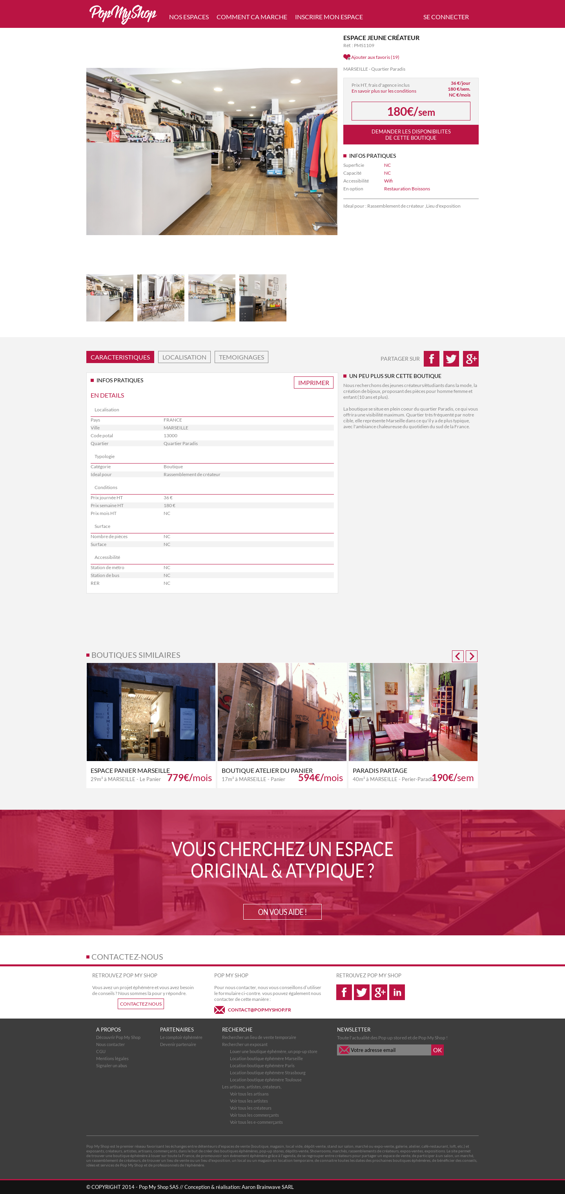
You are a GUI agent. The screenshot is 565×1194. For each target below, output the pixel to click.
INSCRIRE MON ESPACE (329, 16)
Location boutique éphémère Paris (262, 1065)
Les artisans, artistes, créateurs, (251, 1086)
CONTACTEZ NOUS (141, 1004)
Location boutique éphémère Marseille (266, 1058)
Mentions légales (112, 1058)
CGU (101, 1051)
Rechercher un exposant (245, 1044)
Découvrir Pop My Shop (118, 1037)
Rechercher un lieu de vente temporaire (259, 1037)
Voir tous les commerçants (254, 1114)
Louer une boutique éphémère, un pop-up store (273, 1051)
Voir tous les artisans (249, 1093)
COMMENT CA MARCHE (252, 16)
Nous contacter (110, 1044)
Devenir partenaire (178, 1044)
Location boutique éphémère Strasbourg (268, 1072)
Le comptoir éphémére (181, 1037)
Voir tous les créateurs (251, 1107)
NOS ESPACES (189, 16)
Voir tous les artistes (249, 1100)
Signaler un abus (111, 1065)
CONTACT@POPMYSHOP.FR (259, 1010)
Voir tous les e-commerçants (256, 1122)
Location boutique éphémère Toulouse (266, 1079)
